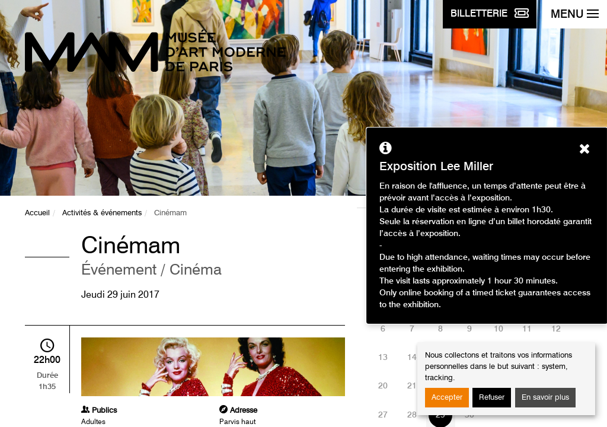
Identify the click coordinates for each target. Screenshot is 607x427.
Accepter (447, 397)
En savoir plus (545, 397)
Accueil (37, 213)
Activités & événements (102, 213)
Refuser (491, 397)
